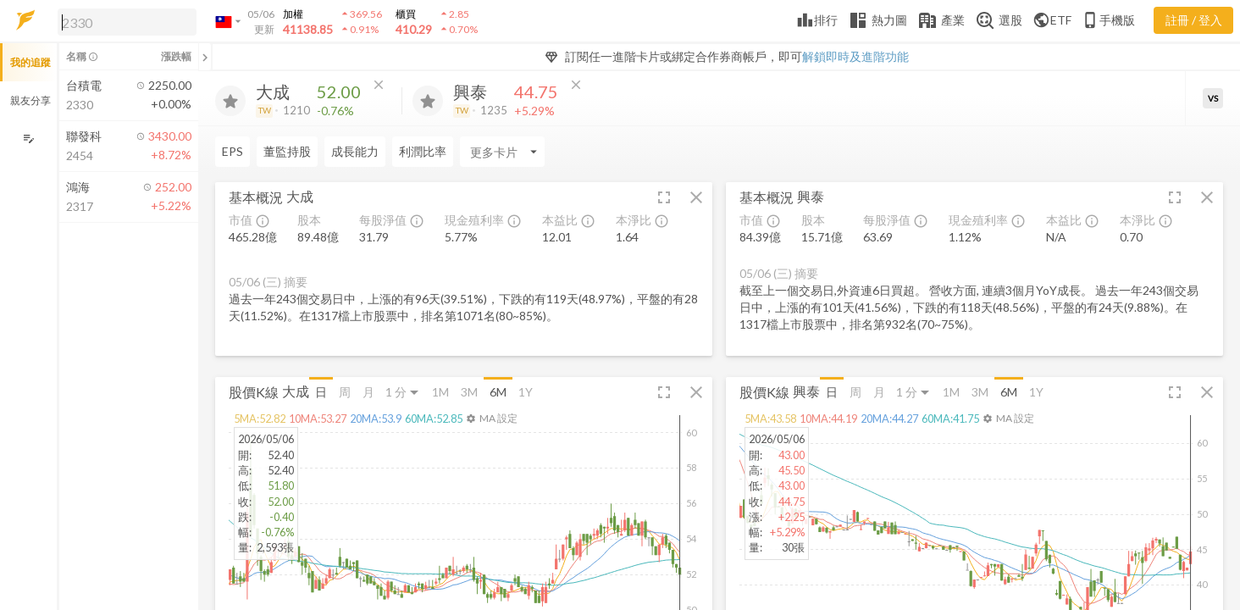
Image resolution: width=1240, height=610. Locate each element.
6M (498, 392)
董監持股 (287, 151)
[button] (124, 21)
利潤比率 (422, 151)
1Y (525, 392)
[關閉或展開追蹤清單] (205, 56)
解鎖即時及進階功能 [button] (855, 56)
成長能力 (355, 151)
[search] (127, 22)
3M (469, 392)
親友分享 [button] (30, 100)
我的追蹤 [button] (30, 62)
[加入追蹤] (230, 101)
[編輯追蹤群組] (28, 138)
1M (440, 392)
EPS (232, 151)
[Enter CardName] (502, 151)
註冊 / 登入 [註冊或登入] (1193, 20)
